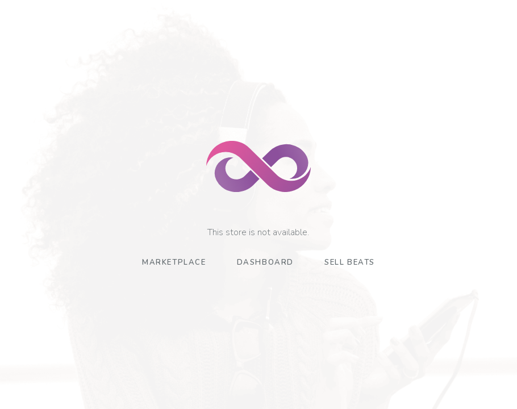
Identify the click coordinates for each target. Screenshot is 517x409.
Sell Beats (349, 262)
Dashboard (265, 262)
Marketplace (174, 262)
